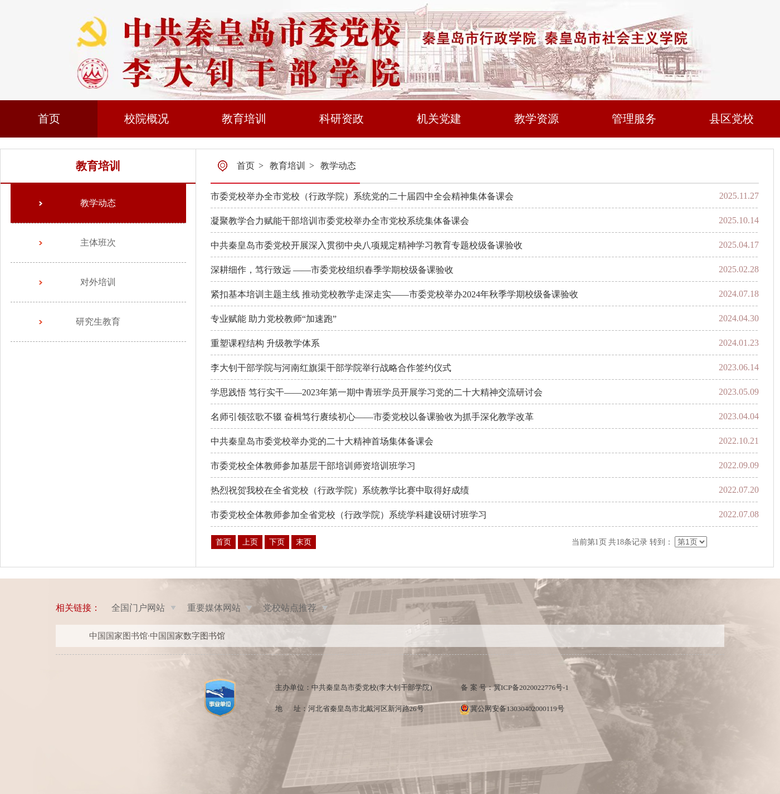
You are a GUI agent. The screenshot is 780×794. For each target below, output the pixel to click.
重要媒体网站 (214, 607)
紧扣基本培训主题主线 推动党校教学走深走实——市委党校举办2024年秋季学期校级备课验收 (394, 294)
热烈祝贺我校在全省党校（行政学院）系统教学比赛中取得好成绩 (340, 490)
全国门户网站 (138, 607)
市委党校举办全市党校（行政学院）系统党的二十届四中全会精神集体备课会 (362, 196)
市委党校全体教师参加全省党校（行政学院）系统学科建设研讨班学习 (349, 514)
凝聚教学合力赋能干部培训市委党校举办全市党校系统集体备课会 (340, 221)
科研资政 (341, 118)
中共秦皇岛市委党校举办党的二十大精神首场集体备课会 (322, 441)
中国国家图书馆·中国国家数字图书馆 (157, 635)
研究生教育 (98, 321)
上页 (250, 542)
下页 (277, 542)
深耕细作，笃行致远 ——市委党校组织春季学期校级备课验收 (332, 270)
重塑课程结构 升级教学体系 (265, 343)
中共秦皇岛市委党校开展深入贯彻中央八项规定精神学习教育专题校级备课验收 (367, 245)
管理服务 (634, 118)
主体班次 (98, 242)
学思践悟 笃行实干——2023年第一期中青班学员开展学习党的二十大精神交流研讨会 (377, 392)
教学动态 (98, 203)
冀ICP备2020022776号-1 (531, 687)
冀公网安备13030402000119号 (517, 708)
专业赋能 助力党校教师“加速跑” (274, 319)
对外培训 (98, 282)
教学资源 (536, 118)
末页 (303, 542)
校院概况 (146, 118)
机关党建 (439, 118)
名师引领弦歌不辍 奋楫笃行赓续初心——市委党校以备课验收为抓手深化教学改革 (372, 416)
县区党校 (731, 118)
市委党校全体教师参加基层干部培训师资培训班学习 (313, 465)
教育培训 (244, 118)
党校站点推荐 (289, 607)
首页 (49, 118)
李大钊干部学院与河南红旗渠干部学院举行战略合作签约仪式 (331, 368)
